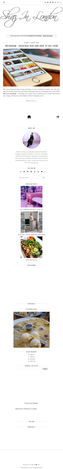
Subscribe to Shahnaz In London (26, 409)
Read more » (31, 100)
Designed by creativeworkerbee (31, 467)
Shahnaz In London (29, 464)
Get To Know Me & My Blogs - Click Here (31, 209)
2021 (31, 359)
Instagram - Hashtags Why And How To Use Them (31, 45)
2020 (31, 361)
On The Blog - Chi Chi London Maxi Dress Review (31, 235)
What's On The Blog (31, 260)
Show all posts (48, 36)
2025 (31, 357)
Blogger (35, 403)
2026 (31, 354)
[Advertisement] (31, 386)
